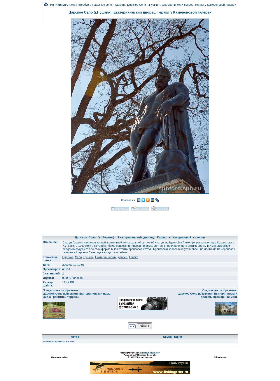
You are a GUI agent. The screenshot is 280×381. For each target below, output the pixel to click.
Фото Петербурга (80, 4)
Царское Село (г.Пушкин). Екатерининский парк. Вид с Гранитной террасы (76, 295)
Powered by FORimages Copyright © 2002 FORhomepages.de (140, 356)
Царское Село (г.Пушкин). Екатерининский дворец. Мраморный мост (207, 295)
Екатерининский (105, 257)
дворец (123, 257)
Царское (67, 257)
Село (78, 257)
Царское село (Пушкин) (109, 4)
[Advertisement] (140, 221)
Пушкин (88, 257)
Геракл (133, 257)
